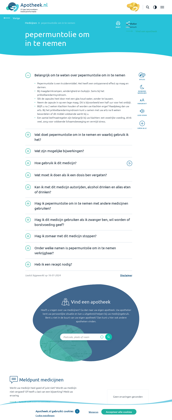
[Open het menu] (162, 7)
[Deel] (128, 24)
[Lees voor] (142, 112)
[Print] (118, 24)
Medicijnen (31, 22)
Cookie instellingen (45, 415)
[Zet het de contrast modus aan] (155, 7)
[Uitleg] (142, 76)
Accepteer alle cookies (119, 411)
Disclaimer (126, 275)
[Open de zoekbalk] (147, 7)
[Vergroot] (142, 101)
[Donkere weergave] (142, 89)
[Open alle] (142, 125)
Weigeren (93, 412)
